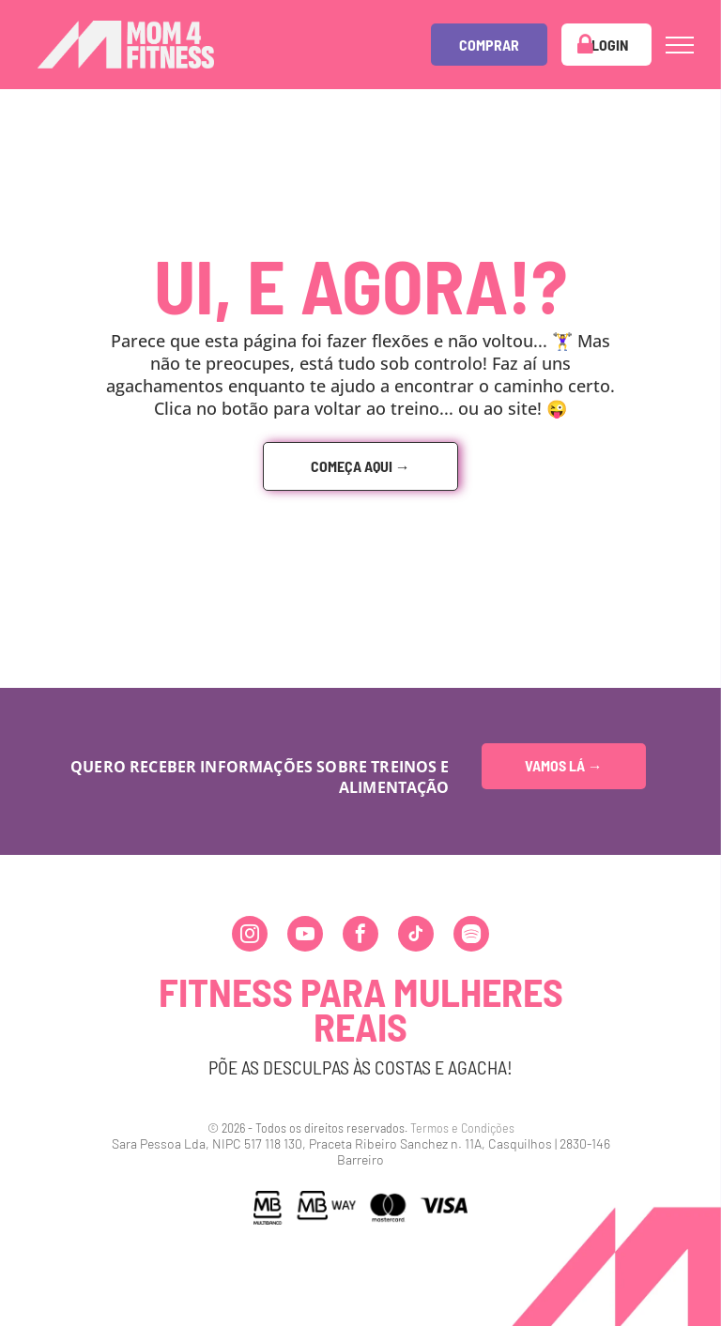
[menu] (679, 45)
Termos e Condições (462, 1127)
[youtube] (305, 936)
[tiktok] (416, 936)
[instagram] (250, 936)
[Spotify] (471, 936)
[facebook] (360, 936)
